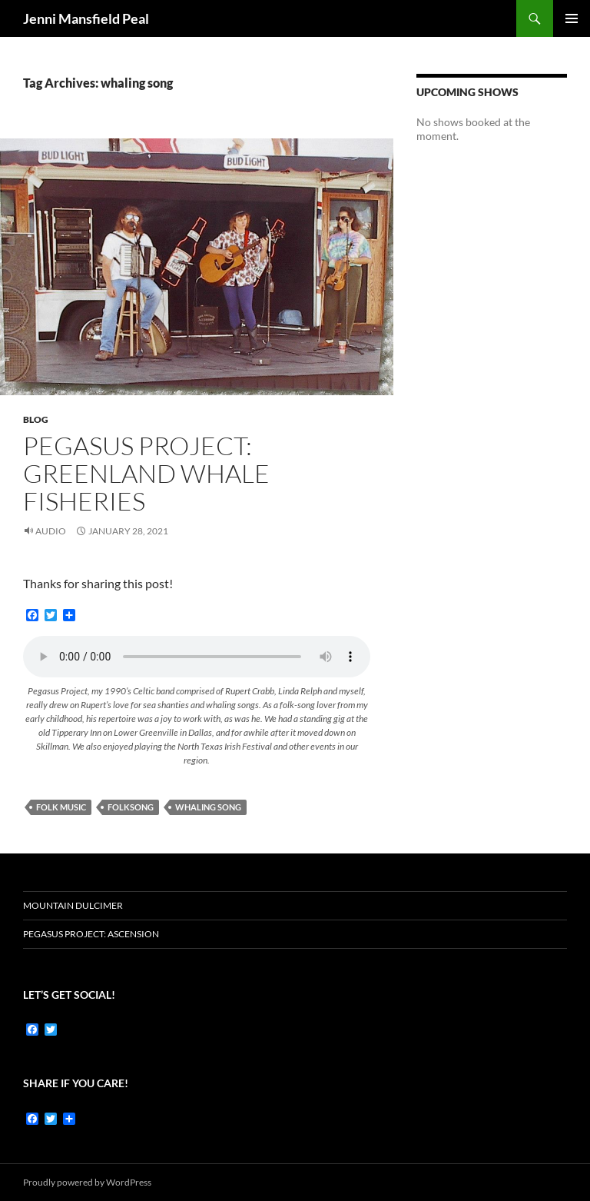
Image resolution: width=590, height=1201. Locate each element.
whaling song (208, 807)
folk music (61, 807)
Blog (35, 419)
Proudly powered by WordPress (87, 1182)
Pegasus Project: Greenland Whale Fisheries (146, 473)
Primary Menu (571, 18)
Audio (50, 531)
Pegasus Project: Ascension (91, 934)
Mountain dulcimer (73, 905)
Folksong (131, 807)
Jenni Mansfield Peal (86, 18)
